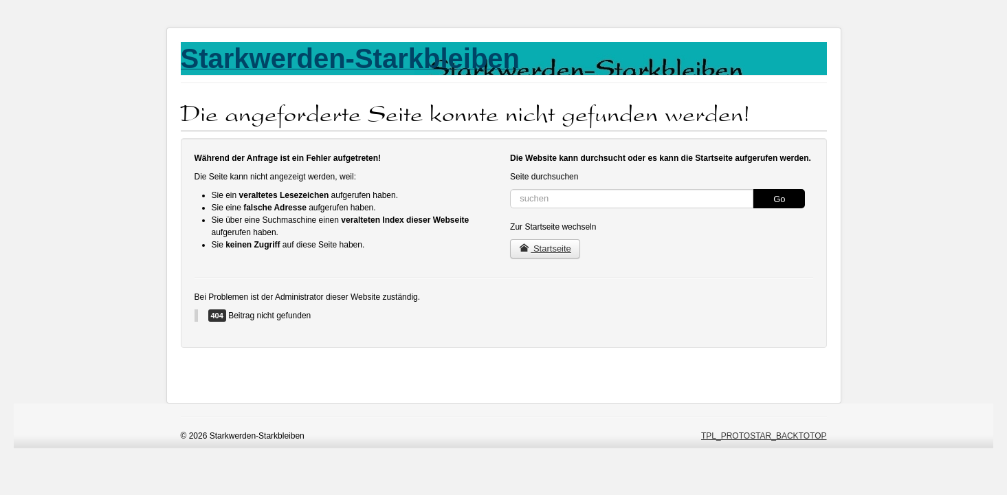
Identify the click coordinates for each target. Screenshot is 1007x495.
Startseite (545, 248)
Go (779, 199)
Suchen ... (510, 189)
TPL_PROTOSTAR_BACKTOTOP (764, 436)
